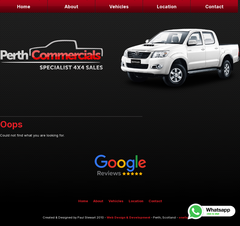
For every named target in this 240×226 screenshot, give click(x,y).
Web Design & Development (128, 217)
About (71, 6)
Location (167, 6)
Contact (214, 6)
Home (23, 6)
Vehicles (119, 6)
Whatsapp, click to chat (212, 211)
